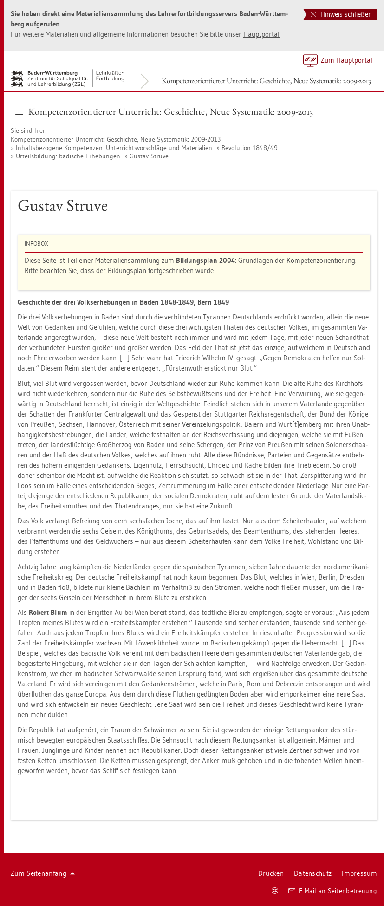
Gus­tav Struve (149, 156)
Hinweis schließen (341, 14)
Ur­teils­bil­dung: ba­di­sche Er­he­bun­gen (68, 156)
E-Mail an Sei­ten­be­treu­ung (332, 890)
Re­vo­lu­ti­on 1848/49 (249, 147)
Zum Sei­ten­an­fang (43, 873)
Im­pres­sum (359, 873)
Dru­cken (271, 873)
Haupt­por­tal (261, 34)
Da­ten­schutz (313, 873)
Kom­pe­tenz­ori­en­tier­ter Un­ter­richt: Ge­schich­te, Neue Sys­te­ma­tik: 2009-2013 (266, 81)
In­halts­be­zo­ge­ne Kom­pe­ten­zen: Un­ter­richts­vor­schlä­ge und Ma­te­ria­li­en (114, 147)
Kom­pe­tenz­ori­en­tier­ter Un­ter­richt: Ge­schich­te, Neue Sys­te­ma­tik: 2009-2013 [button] (164, 111)
